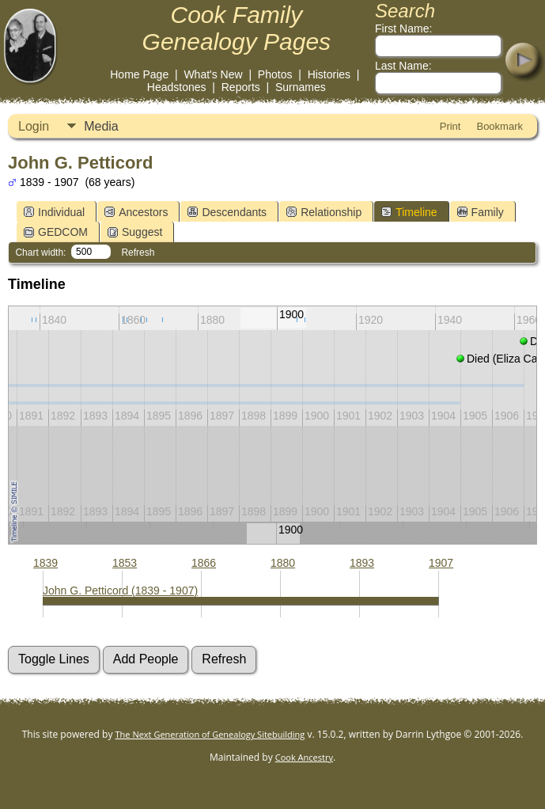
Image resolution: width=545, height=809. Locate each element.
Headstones (176, 87)
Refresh (137, 252)
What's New (213, 74)
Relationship (323, 212)
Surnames (300, 87)
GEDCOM (56, 232)
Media (101, 126)
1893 (362, 562)
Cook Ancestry (304, 757)
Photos (275, 74)
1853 (124, 562)
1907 (441, 562)
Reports (240, 87)
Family (480, 212)
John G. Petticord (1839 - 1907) (120, 590)
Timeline (409, 212)
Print (450, 126)
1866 (203, 562)
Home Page (139, 74)
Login (33, 126)
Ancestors (136, 212)
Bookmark (499, 126)
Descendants (227, 212)
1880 (283, 562)
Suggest (135, 232)
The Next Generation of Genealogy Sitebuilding (210, 734)
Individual (54, 212)
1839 (45, 562)
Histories (329, 74)
